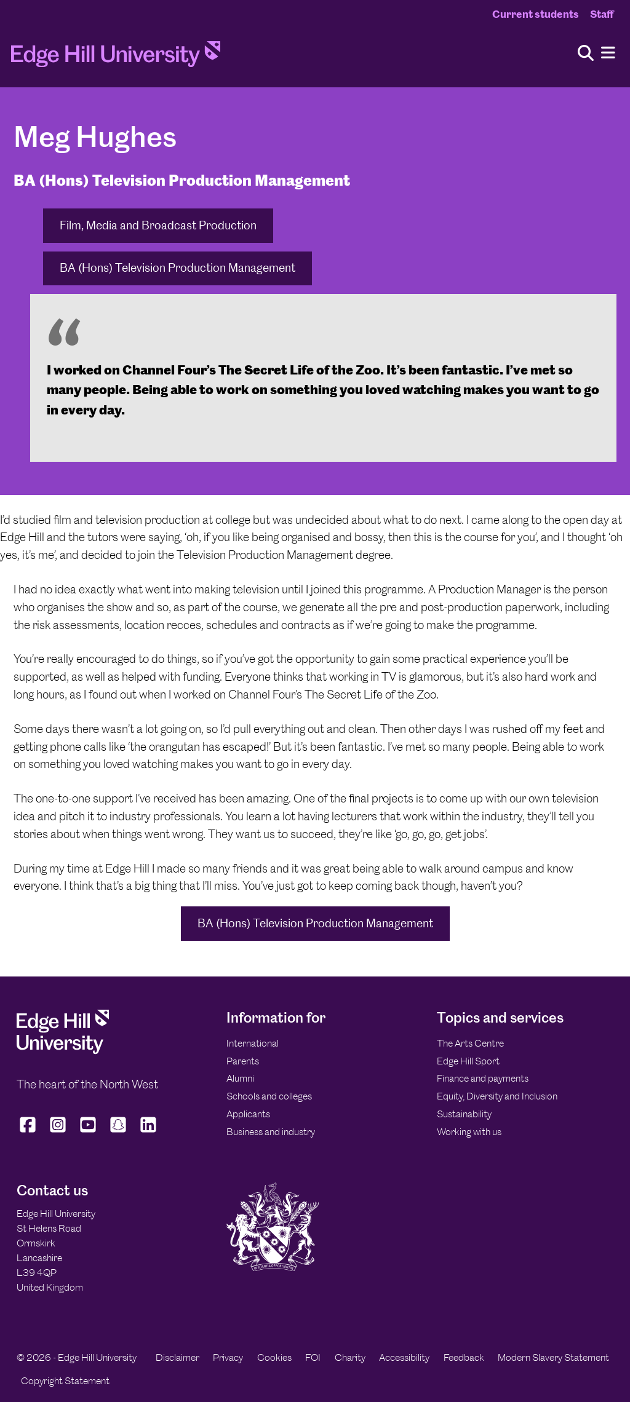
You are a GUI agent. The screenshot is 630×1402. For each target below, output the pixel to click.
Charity (350, 1357)
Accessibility (404, 1357)
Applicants (248, 1114)
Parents (242, 1061)
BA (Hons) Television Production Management (177, 268)
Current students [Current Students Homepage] (535, 14)
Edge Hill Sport (468, 1061)
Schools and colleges (269, 1096)
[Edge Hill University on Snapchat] (118, 1132)
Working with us (469, 1132)
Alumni (240, 1078)
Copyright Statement (65, 1381)
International (252, 1043)
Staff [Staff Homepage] (601, 14)
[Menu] (608, 53)
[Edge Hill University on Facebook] (29, 1132)
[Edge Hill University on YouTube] (88, 1132)
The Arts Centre (470, 1043)
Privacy (228, 1357)
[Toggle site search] (585, 54)
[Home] (115, 57)
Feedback (464, 1357)
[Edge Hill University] (63, 1051)
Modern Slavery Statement (553, 1357)
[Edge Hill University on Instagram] (58, 1132)
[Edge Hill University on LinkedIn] (148, 1132)
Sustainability (464, 1114)
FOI (313, 1357)
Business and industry (270, 1132)
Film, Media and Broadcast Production (158, 225)
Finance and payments (482, 1078)
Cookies (274, 1357)
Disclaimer (177, 1357)
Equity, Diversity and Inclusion (497, 1096)
